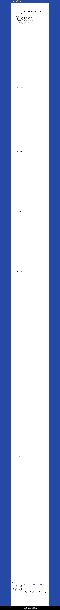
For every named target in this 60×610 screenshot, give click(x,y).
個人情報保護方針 (33, 607)
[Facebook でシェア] (16, 577)
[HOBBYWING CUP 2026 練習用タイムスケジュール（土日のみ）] (30, 587)
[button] (42, 1)
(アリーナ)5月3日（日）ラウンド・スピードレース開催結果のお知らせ (42, 592)
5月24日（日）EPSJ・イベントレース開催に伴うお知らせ (17, 586)
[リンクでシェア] (21, 577)
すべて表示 (46, 582)
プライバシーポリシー (27, 607)
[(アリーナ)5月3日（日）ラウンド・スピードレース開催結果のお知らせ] (42, 587)
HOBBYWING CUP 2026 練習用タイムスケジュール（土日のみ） (29, 592)
